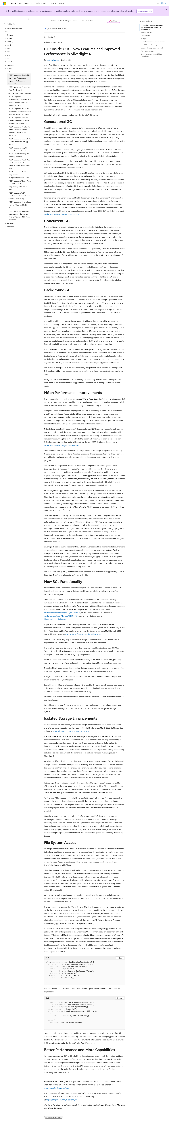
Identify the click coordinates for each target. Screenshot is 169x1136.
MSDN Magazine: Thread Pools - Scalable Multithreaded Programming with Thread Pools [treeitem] (19, 185)
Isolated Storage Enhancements (152, 48)
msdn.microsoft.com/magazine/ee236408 (61, 612)
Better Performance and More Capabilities (151, 55)
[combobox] (16, 24)
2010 (82, 21)
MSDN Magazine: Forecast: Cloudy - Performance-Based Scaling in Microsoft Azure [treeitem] (18, 121)
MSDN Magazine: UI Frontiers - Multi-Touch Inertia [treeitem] (19, 88)
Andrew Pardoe (53, 60)
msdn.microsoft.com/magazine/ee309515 (61, 214)
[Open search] (158, 3)
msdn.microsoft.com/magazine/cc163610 (61, 445)
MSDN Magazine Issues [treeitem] (13, 28)
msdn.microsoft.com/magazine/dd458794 (70, 731)
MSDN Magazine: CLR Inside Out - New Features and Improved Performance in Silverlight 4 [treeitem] (18, 79)
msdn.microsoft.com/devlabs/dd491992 (60, 616)
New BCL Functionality (149, 45)
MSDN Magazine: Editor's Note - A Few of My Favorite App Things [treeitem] (19, 142)
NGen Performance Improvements (153, 42)
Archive (53, 21)
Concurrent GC (146, 36)
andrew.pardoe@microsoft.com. (57, 1088)
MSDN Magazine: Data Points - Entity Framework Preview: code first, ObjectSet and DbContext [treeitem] (19, 131)
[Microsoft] (4, 3)
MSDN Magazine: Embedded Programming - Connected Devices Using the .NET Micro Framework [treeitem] (19, 215)
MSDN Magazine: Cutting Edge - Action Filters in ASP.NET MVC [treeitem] (19, 205)
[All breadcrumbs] (46, 21)
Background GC (146, 39)
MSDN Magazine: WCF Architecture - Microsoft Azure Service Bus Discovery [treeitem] (19, 196)
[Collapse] (28, 19)
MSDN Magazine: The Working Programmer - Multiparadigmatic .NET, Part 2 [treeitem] (19, 175)
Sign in (163, 3)
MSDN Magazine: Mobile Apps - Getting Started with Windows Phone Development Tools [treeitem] (19, 164)
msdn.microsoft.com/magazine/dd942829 (82, 634)
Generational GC (147, 32)
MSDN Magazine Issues (68, 21)
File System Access (147, 51)
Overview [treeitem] (10, 35)
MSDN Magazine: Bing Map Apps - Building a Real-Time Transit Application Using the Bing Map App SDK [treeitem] (18, 152)
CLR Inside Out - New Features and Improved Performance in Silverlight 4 (152, 27)
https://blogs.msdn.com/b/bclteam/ (60, 1099)
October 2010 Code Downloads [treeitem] (19, 93)
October (91, 21)
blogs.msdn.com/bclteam (54, 619)
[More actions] (123, 21)
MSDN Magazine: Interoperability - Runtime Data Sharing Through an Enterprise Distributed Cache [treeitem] (19, 101)
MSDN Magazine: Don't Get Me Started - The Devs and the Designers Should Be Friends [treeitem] (19, 112)
